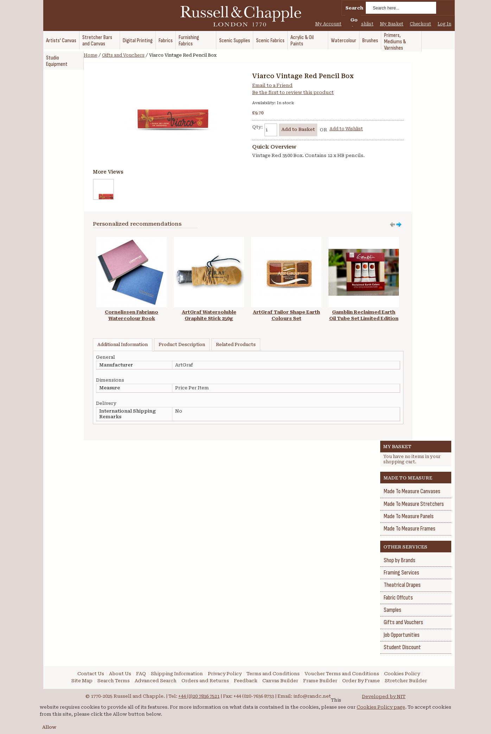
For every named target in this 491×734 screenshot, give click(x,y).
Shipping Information (177, 673)
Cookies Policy (402, 673)
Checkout (420, 23)
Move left (399, 224)
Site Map (82, 680)
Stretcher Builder (406, 680)
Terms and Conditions (273, 673)
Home (90, 55)
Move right (392, 224)
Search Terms (113, 680)
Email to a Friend (272, 85)
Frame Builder (320, 680)
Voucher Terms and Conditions (342, 673)
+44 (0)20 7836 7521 (198, 696)
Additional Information (122, 344)
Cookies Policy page (381, 707)
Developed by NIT (384, 696)
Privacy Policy (225, 673)
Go (354, 20)
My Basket (391, 23)
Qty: (257, 127)
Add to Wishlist (346, 128)
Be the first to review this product (293, 92)
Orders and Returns (205, 680)
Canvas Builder (280, 680)
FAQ (141, 673)
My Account (328, 23)
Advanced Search (156, 680)
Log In (444, 23)
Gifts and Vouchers (123, 55)
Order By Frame (361, 680)
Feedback (245, 680)
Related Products (236, 344)
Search (354, 8)
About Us (120, 673)
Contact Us (90, 673)
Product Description (182, 344)
